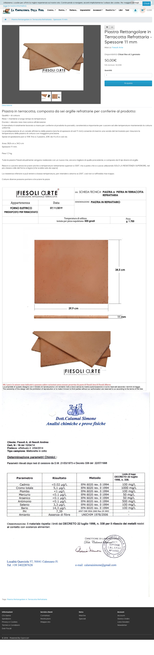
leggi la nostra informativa (14, 6)
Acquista (128, 83)
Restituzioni (45, 619)
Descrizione (7, 105)
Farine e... (73, 10)
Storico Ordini (123, 619)
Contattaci (45, 616)
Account (121, 616)
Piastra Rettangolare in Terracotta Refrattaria (27, 599)
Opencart (25, 638)
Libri (120, 10)
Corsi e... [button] (50, 10)
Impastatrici (85, 10)
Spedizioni (6, 619)
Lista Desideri (123, 622)
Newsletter (122, 625)
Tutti (127, 10)
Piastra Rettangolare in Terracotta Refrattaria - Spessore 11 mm (39, 20)
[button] (135, 10)
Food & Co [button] (110, 10)
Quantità (108, 70)
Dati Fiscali (6, 628)
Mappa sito (45, 622)
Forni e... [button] (62, 10)
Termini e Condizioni (11, 625)
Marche (82, 616)
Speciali (82, 619)
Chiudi (146, 3)
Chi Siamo (6, 616)
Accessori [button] (97, 10)
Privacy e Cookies (9, 622)
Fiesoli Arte (117, 48)
